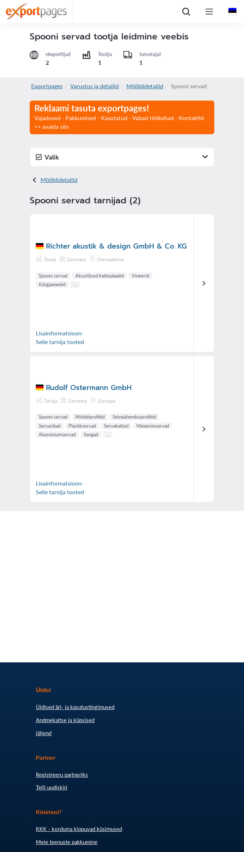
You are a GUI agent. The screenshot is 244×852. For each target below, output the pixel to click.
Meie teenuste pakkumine (66, 842)
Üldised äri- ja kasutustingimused (75, 707)
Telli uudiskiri (51, 787)
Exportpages (47, 85)
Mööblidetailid (144, 85)
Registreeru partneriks (62, 774)
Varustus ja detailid (94, 85)
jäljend (43, 733)
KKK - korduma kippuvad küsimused (79, 829)
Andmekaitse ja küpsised (65, 720)
